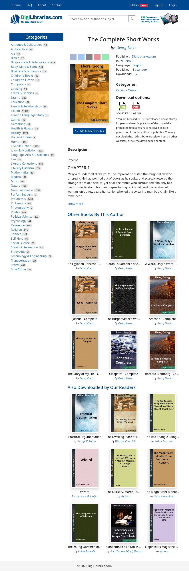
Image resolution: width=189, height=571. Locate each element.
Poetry (15, 212)
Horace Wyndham (164, 496)
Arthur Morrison (164, 441)
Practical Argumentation (84, 437)
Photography (20, 208)
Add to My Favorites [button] (89, 131)
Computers (18, 84)
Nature (15, 186)
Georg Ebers (126, 47)
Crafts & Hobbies (22, 93)
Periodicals (18, 199)
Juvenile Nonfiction (24, 150)
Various (125, 496)
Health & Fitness (22, 128)
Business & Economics (26, 71)
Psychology (18, 221)
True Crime (18, 269)
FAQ (29, 5)
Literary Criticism (22, 168)
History (16, 133)
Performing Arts (22, 194)
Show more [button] (75, 204)
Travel (15, 265)
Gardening (18, 124)
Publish (138, 5)
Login (173, 5)
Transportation (21, 261)
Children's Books (22, 76)
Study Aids (18, 252)
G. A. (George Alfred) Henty (125, 551)
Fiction (15, 111)
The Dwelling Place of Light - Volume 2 (132, 437)
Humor (16, 142)
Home (16, 5)
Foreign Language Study (27, 115)
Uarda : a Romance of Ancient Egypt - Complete (138, 264)
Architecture (19, 49)
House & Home (21, 137)
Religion (16, 230)
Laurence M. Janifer (86, 496)
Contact (57, 5)
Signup (158, 5)
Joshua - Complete (84, 319)
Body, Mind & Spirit (24, 67)
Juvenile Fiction (21, 146)
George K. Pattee (86, 441)
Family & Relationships (26, 106)
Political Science (22, 216)
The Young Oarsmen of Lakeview (90, 547)
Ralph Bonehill (86, 551)
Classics (133, 90)
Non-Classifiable (22, 190)
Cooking (16, 89)
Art (13, 54)
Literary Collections (24, 164)
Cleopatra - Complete (123, 374)
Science (16, 234)
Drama (15, 98)
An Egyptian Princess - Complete (90, 264)
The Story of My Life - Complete (89, 374)
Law (13, 159)
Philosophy (18, 203)
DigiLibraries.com (144, 56)
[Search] (98, 18)
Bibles (15, 58)
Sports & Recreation (24, 247)
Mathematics (20, 172)
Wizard (85, 492)
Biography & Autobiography (30, 62)
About (42, 5)
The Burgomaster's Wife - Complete (130, 319)
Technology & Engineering (29, 256)
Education (18, 102)
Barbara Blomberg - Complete (165, 374)
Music (15, 181)
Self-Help (17, 239)
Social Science (20, 243)
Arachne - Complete (162, 319)
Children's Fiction (22, 80)
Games (15, 120)
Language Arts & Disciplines (30, 155)
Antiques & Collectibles (26, 45)
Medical (16, 177)
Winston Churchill (125, 441)
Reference (18, 225)
